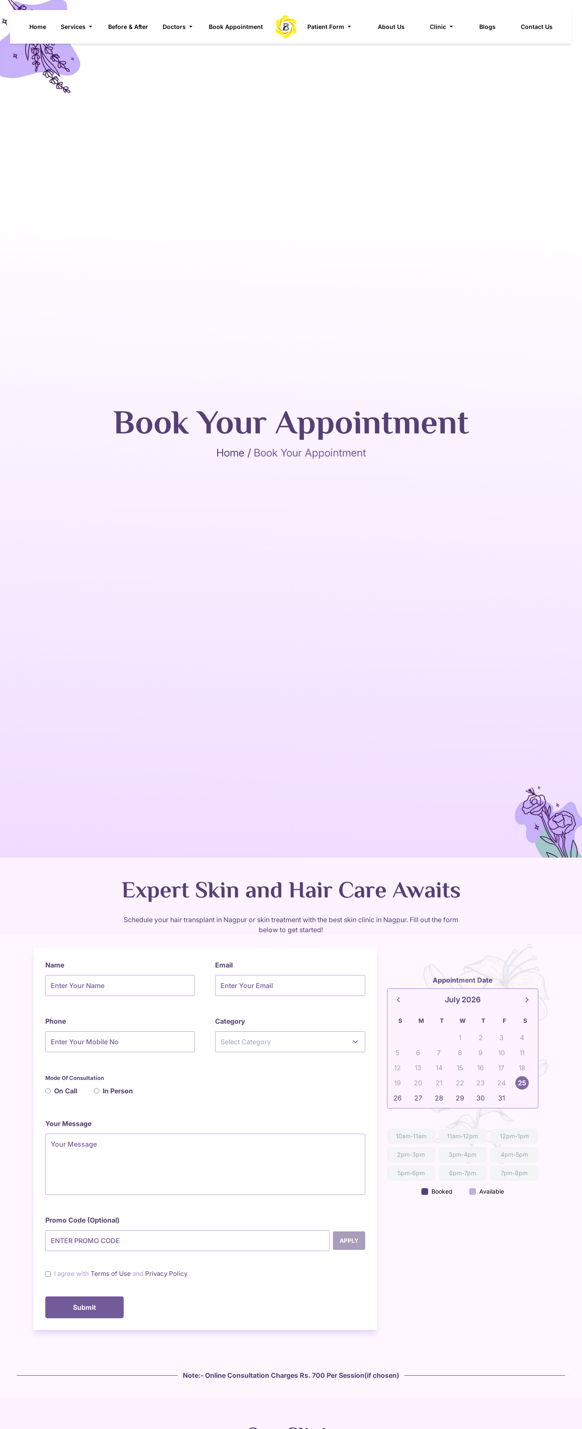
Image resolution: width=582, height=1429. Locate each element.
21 (439, 1083)
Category (230, 1021)
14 (439, 1068)
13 (418, 1068)
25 (522, 1083)
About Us (391, 26)
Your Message (68, 1123)
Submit (84, 1307)
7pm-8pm (514, 1172)
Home (37, 26)
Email (224, 965)
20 (418, 1083)
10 (501, 1052)
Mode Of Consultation (74, 1077)
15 (460, 1068)
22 (460, 1083)
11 (522, 1052)
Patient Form (330, 26)
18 (522, 1068)
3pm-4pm (462, 1154)
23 (480, 1083)
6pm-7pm (462, 1172)
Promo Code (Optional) (82, 1220)
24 (501, 1083)
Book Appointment (236, 26)
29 (460, 1098)
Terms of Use (111, 1274)
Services (77, 26)
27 (418, 1098)
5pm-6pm (411, 1172)
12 (397, 1068)
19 (397, 1083)
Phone (55, 1021)
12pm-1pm (514, 1136)
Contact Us (537, 26)
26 (397, 1098)
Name (54, 965)
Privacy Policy (166, 1274)
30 (480, 1098)
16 (480, 1068)
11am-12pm (462, 1136)
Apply (349, 1240)
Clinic (442, 26)
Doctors (178, 26)
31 (501, 1098)
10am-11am (411, 1136)
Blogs (487, 26)
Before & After (128, 26)
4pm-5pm (514, 1154)
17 (501, 1068)
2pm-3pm (411, 1154)
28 (439, 1098)
